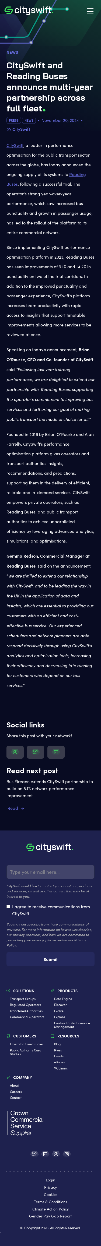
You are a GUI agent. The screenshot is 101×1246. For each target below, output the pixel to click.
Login (50, 1180)
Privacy (50, 1187)
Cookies (50, 1194)
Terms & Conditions (50, 1202)
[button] (90, 10)
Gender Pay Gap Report (50, 1216)
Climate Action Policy (50, 1209)
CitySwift (14, 145)
